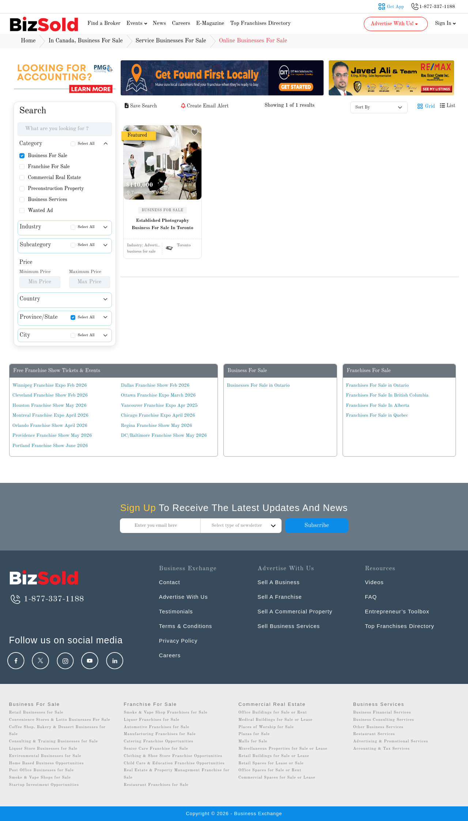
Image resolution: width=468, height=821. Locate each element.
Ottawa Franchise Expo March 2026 (158, 395)
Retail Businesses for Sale (36, 713)
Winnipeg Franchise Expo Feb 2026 (49, 385)
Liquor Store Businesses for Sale (43, 749)
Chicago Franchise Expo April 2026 (158, 415)
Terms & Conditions (186, 626)
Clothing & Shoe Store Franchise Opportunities (173, 756)
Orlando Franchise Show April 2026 (49, 425)
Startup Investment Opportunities (44, 785)
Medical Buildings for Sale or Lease (275, 720)
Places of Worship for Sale (266, 727)
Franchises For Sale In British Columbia (387, 395)
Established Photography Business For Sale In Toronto (162, 224)
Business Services (47, 199)
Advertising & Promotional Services (390, 741)
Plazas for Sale (254, 734)
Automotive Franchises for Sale (156, 727)
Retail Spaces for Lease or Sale (271, 763)
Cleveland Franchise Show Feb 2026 (50, 395)
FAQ (371, 597)
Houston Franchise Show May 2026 (49, 405)
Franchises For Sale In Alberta (378, 405)
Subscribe (316, 526)
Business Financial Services (382, 713)
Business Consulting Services (383, 720)
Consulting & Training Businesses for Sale (53, 741)
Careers (181, 23)
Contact (170, 582)
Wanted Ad (40, 210)
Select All (86, 144)
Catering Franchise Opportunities (158, 741)
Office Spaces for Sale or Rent (269, 770)
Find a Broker (104, 23)
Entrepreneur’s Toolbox (397, 611)
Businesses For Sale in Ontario (258, 385)
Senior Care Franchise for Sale (156, 749)
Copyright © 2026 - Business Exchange (234, 813)
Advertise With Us (184, 597)
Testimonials (176, 611)
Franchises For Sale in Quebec (377, 415)
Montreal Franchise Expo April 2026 (50, 415)
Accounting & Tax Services (381, 749)
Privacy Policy (178, 640)
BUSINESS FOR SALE (163, 210)
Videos (374, 582)
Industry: (143, 245)
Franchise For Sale (49, 166)
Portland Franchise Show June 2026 (50, 445)
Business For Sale (47, 155)
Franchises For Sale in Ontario (377, 385)
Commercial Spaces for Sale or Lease (277, 778)
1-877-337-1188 (46, 599)
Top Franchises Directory (260, 23)
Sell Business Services (289, 626)
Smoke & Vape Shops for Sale (40, 778)
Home (28, 41)
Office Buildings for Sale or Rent (272, 713)
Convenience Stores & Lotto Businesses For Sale (59, 720)
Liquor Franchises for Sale (152, 720)
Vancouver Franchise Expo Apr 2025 (159, 405)
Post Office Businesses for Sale (41, 770)
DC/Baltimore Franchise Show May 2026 (164, 435)
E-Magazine (210, 23)
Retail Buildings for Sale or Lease (273, 756)
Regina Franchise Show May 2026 (156, 425)
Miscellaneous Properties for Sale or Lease (283, 749)
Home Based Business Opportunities (46, 763)
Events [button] (138, 23)
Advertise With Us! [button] (395, 23)
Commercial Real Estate (54, 177)
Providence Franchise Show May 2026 (52, 435)
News (159, 23)
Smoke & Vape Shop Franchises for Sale (165, 713)
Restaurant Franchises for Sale (156, 785)
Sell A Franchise (280, 597)
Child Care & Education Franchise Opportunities (174, 763)
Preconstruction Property (56, 188)
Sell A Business (279, 582)
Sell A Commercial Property (295, 611)
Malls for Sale (252, 741)
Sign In (445, 23)
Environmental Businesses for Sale (45, 756)
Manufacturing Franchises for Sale (160, 734)
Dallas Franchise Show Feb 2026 (155, 385)
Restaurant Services (374, 734)
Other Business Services (378, 727)
